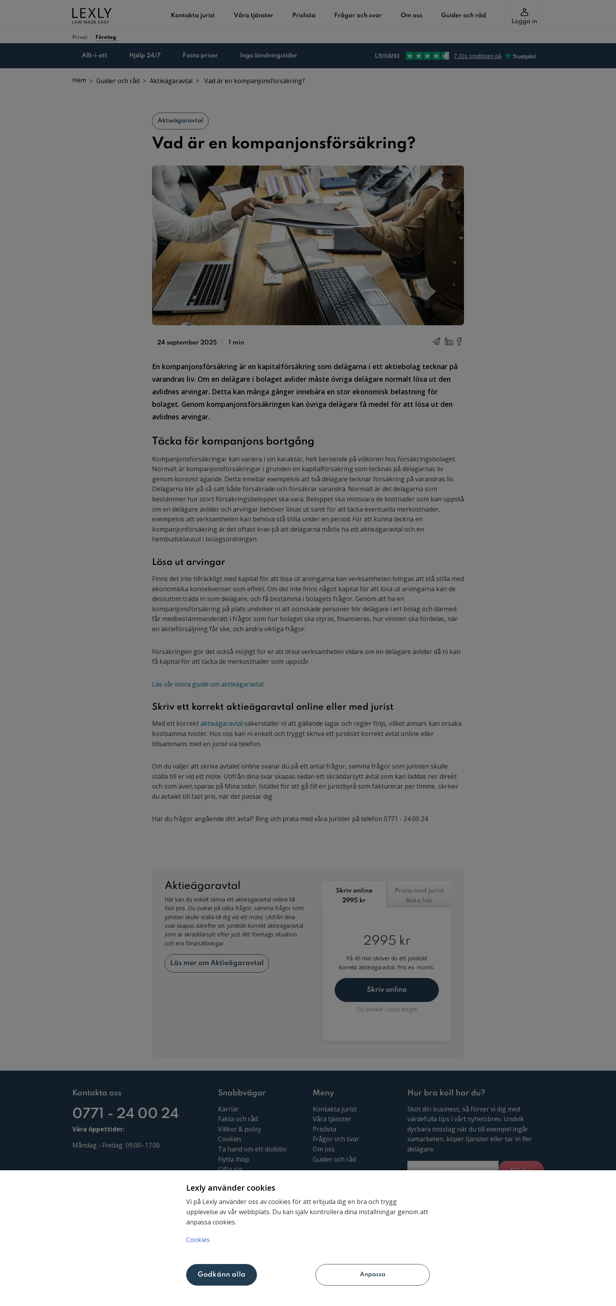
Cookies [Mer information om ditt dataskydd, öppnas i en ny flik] (198, 1239)
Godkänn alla (222, 1274)
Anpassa (346, 1274)
